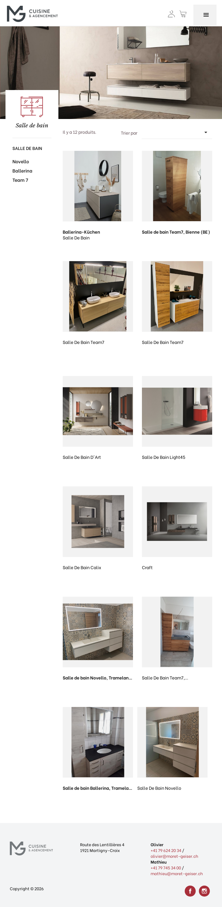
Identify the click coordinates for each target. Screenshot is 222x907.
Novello (20, 161)
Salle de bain (27, 148)
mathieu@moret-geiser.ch (177, 873)
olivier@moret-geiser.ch (174, 856)
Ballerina (22, 170)
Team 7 (20, 179)
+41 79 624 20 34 (166, 850)
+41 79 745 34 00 (166, 867)
